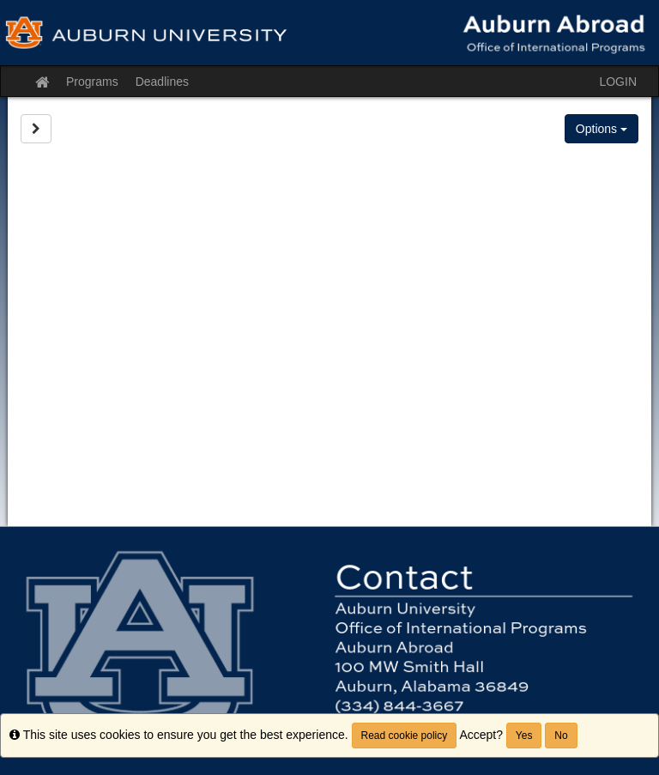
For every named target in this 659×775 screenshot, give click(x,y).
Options (601, 129)
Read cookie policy (404, 736)
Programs (92, 81)
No (560, 736)
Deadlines (162, 81)
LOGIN (618, 81)
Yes (524, 736)
